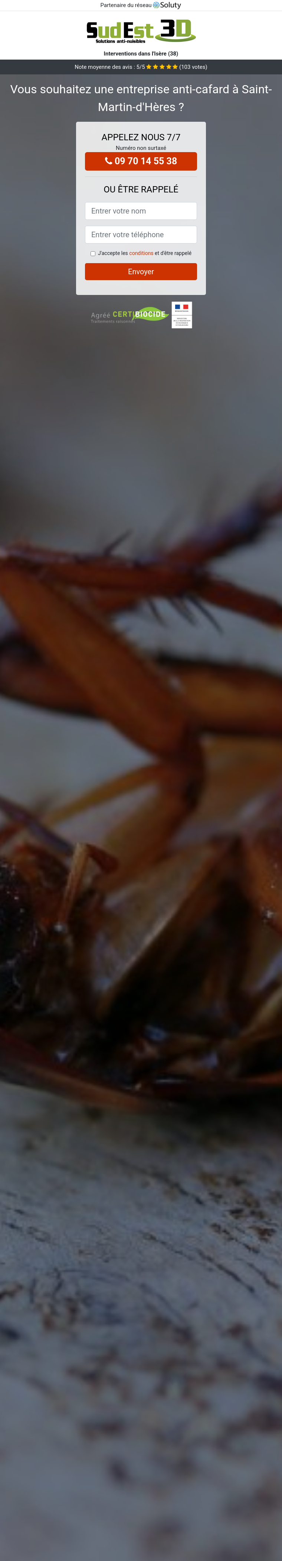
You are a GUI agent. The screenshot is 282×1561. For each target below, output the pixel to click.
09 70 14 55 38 (141, 161)
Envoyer (141, 271)
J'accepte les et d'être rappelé (144, 253)
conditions (141, 253)
